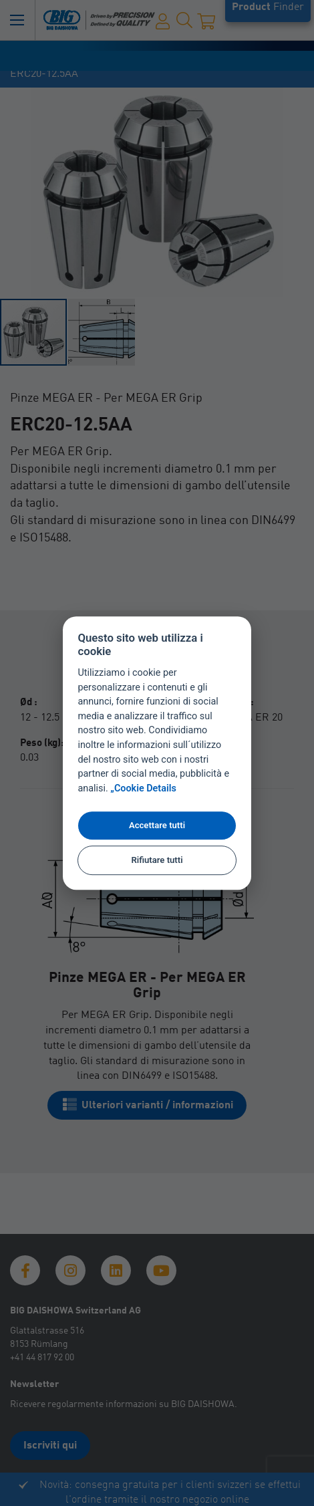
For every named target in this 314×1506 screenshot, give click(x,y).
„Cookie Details (143, 788)
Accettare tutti (157, 825)
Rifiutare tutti (156, 860)
